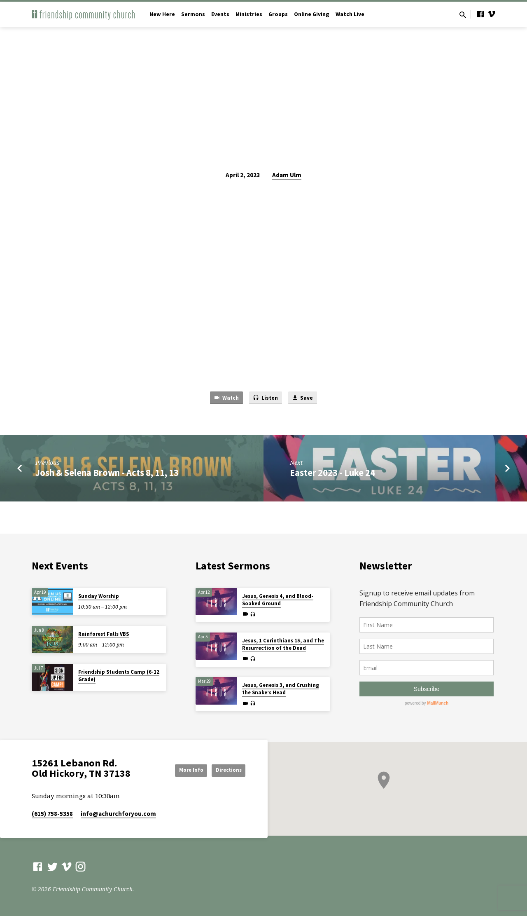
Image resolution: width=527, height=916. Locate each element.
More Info (179, 769)
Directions (224, 769)
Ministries (249, 14)
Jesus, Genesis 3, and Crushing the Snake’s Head (280, 689)
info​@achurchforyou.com (118, 814)
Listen (266, 398)
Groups (278, 14)
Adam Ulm (286, 175)
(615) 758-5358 (52, 814)
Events (220, 14)
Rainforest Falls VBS (103, 633)
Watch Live (350, 14)
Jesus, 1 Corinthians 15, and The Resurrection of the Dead (283, 644)
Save (305, 398)
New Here (162, 14)
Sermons (193, 14)
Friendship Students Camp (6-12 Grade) (118, 675)
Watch (223, 398)
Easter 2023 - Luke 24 (332, 474)
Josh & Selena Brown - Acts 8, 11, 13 (107, 474)
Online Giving (311, 14)
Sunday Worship (98, 596)
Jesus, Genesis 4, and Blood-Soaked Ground (277, 600)
